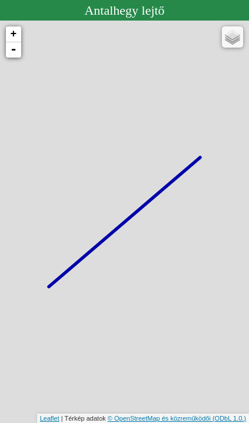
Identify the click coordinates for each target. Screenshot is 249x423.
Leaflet (49, 418)
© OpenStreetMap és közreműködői (160, 418)
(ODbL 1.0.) (229, 418)
